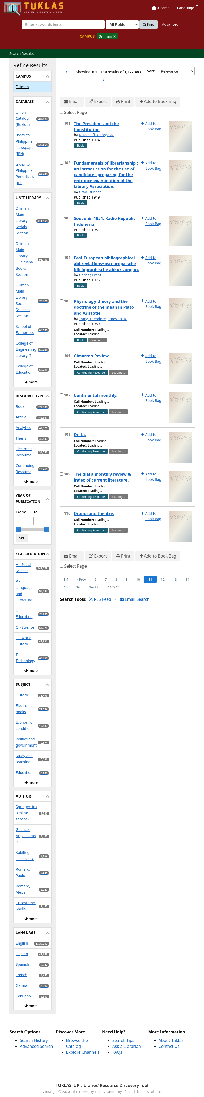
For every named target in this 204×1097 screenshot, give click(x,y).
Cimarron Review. (92, 356)
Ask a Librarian (126, 1046)
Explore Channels (83, 1052)
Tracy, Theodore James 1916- (103, 318)
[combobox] (63, 24)
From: (21, 512)
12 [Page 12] (163, 579)
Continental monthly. (95, 395)
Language (187, 7)
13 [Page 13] (175, 579)
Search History (34, 1040)
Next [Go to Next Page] (93, 587)
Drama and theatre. (94, 513)
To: (36, 512)
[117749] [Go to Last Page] (113, 587)
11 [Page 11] (150, 579)
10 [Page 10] (138, 579)
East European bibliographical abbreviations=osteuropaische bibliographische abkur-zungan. (106, 263)
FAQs (117, 1052)
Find (148, 24)
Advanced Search (36, 1046)
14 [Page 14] (187, 579)
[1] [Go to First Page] (66, 579)
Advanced (170, 24)
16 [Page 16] (78, 587)
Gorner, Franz (90, 274)
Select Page (75, 112)
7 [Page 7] (106, 579)
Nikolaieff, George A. (96, 134)
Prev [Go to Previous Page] (81, 579)
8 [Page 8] (116, 579)
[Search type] (122, 24)
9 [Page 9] (127, 579)
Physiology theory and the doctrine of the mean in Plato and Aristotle (104, 307)
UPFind (17, 6)
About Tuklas (171, 1040)
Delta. (80, 435)
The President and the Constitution (96, 126)
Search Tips (123, 1040)
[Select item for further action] (61, 123)
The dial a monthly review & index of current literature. (102, 477)
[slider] (18, 529)
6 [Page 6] (95, 579)
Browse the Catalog (77, 1043)
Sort (151, 70)
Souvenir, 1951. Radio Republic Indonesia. (104, 221)
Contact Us (169, 1046)
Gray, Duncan (90, 192)
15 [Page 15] (66, 587)
